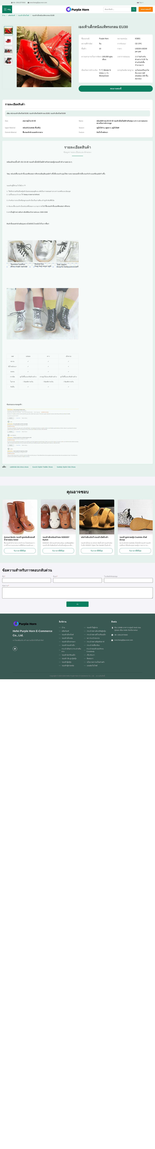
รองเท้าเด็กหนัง (67, 638)
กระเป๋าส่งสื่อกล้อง (93, 645)
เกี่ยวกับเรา (91, 655)
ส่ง (77, 604)
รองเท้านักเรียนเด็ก (68, 655)
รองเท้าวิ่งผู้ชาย (92, 627)
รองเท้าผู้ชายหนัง (68, 666)
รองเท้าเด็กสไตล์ (23, 15)
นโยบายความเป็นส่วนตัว (96, 662)
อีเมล (55, 576)
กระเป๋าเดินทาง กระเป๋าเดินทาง (71, 650)
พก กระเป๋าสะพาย (93, 638)
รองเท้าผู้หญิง (66, 662)
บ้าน (3, 15)
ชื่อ (3, 576)
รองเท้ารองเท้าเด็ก (68, 645)
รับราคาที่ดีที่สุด (20, 551)
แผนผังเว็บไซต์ (92, 666)
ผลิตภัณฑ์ (11, 15)
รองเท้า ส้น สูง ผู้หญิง (69, 658)
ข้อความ (5, 585)
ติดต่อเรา (90, 658)
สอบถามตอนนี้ (146, 9)
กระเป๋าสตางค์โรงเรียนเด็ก (96, 635)
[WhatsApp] (15, 648)
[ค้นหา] (133, 9)
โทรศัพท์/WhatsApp (110, 576)
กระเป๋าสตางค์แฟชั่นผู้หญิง (96, 631)
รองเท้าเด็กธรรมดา (69, 642)
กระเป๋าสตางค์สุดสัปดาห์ (95, 642)
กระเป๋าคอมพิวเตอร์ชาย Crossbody (95, 650)
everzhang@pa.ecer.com (123, 640)
